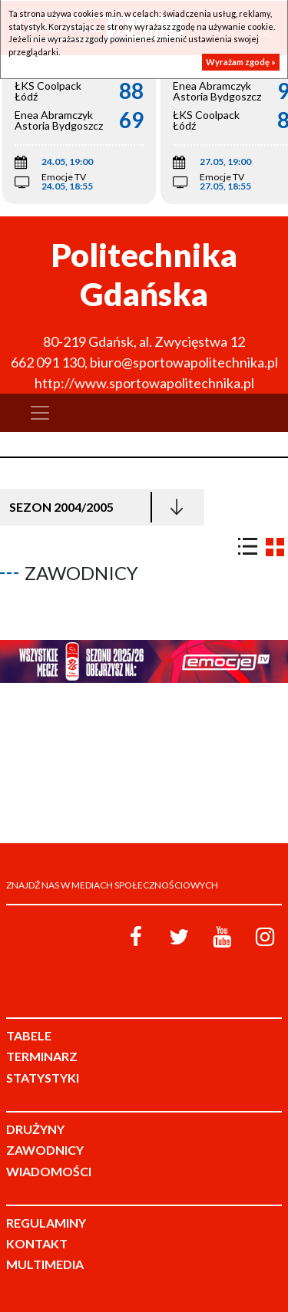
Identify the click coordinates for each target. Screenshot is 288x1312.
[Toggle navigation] (39, 412)
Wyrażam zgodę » (241, 62)
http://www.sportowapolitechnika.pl (144, 382)
